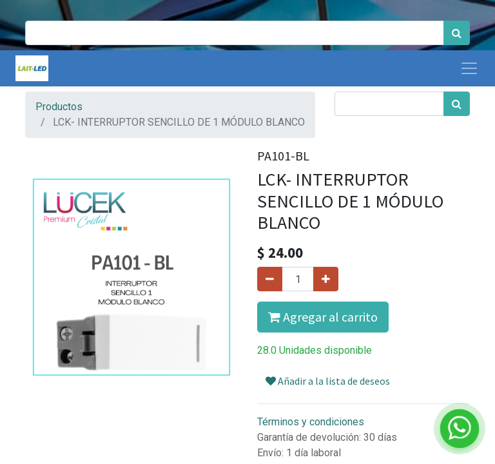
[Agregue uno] (325, 279)
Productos (58, 107)
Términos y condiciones (310, 422)
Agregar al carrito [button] (323, 317)
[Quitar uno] (269, 279)
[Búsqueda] (456, 33)
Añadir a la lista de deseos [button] (328, 380)
